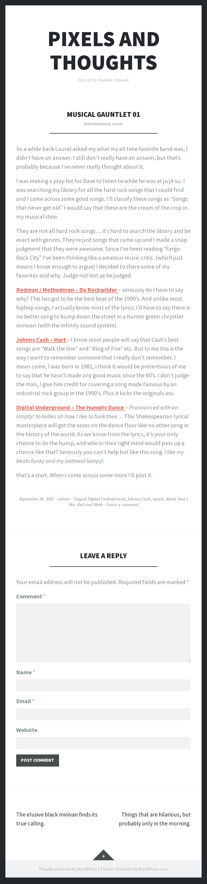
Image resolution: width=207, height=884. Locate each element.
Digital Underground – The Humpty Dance (70, 407)
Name (25, 671)
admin (64, 499)
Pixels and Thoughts (103, 50)
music (117, 124)
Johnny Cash (139, 499)
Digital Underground (106, 499)
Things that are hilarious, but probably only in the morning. (154, 820)
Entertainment (97, 124)
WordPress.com (153, 870)
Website (26, 730)
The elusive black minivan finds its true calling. (58, 820)
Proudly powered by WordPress (68, 870)
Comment (31, 596)
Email (25, 700)
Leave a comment (122, 504)
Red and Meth (90, 504)
